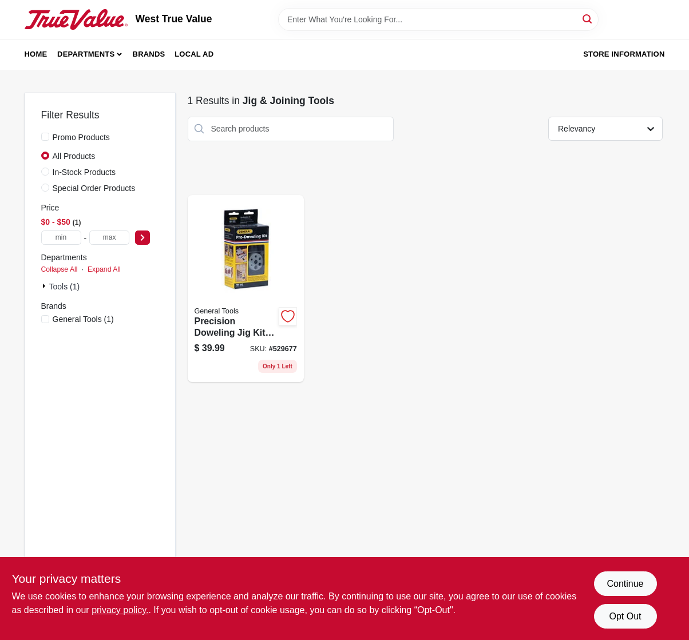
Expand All (104, 269)
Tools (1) (64, 286)
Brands (149, 54)
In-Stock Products (84, 172)
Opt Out (625, 616)
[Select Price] (142, 237)
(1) (83, 319)
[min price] (61, 237)
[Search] (588, 18)
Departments (85, 54)
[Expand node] (45, 286)
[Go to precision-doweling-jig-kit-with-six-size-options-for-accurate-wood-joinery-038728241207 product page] (246, 289)
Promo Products (81, 137)
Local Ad (194, 54)
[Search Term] (438, 19)
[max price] (109, 237)
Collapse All (59, 269)
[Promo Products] (45, 137)
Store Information (623, 54)
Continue (625, 584)
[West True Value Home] (76, 19)
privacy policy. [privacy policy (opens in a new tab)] (120, 610)
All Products (74, 156)
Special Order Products (94, 188)
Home (36, 54)
